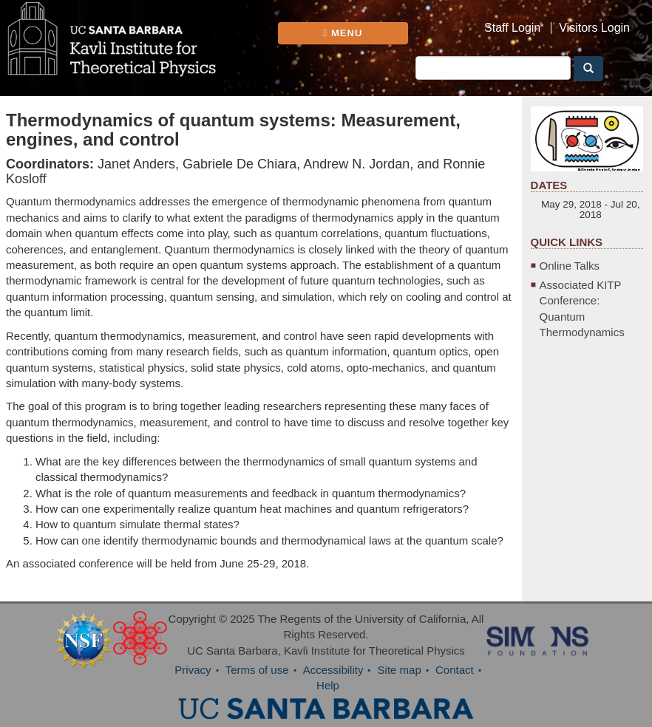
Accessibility (333, 669)
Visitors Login (594, 28)
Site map (399, 669)
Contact (454, 669)
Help (327, 685)
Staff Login (512, 28)
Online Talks (570, 265)
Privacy (192, 669)
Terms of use (257, 669)
